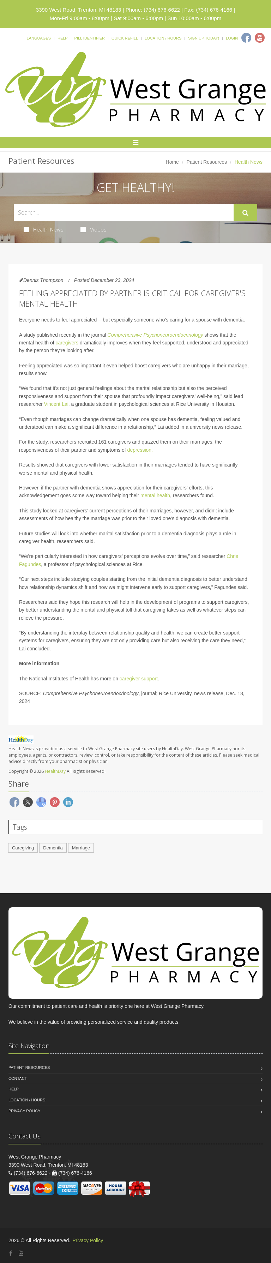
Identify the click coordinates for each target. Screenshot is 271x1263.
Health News (44, 229)
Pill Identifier (89, 38)
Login (232, 38)
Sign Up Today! (203, 38)
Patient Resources (207, 162)
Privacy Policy (24, 1111)
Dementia (53, 847)
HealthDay (55, 771)
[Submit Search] (245, 212)
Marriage (81, 847)
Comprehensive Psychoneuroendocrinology (155, 335)
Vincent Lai (56, 404)
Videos (93, 229)
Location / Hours (163, 38)
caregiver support (139, 678)
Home (172, 162)
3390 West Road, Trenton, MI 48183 (78, 10)
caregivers (67, 342)
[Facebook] (246, 38)
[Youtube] (260, 38)
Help (63, 38)
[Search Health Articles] (124, 212)
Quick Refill (125, 38)
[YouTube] (21, 1253)
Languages (39, 38)
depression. (140, 450)
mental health (155, 495)
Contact (17, 1078)
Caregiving (23, 847)
